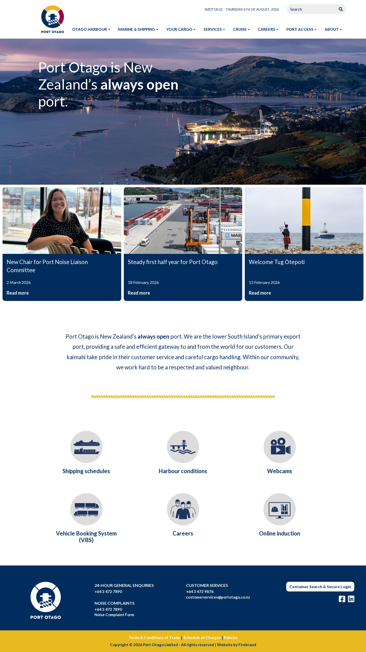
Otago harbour (89, 29)
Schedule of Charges (202, 637)
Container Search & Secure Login (320, 586)
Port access (299, 29)
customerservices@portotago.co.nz (218, 597)
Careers (266, 29)
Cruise (240, 29)
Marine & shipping (136, 29)
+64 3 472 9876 (200, 591)
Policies (231, 637)
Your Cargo (179, 29)
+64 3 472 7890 (108, 591)
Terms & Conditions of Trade (154, 637)
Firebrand (247, 644)
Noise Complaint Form (114, 614)
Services (213, 29)
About (332, 29)
